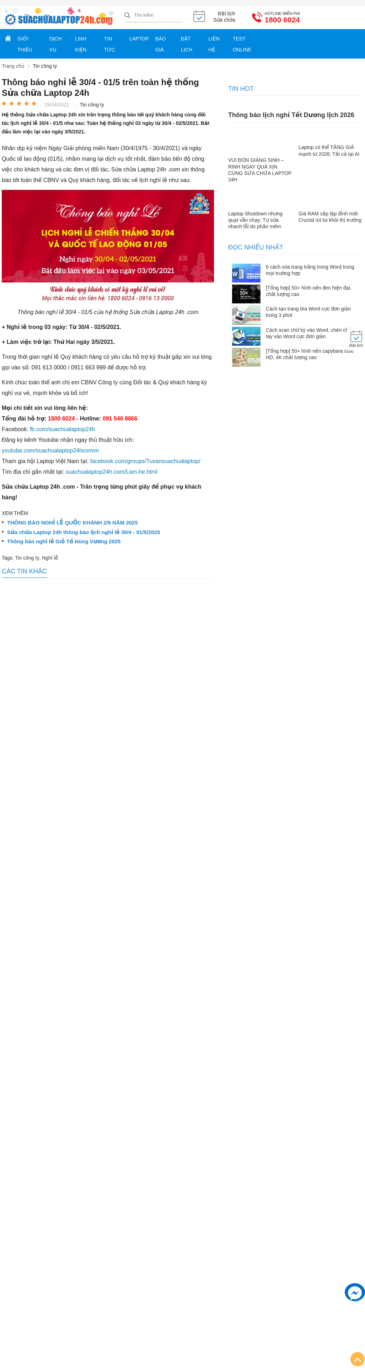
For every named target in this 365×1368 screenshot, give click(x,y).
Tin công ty (27, 558)
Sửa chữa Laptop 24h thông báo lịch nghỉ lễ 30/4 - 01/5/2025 (83, 532)
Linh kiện (80, 44)
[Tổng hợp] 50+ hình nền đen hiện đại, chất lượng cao (308, 291)
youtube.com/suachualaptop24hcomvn (50, 450)
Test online (242, 44)
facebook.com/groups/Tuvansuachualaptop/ (145, 461)
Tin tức (109, 44)
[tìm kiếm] (127, 15)
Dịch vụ (55, 44)
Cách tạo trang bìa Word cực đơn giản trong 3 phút (308, 312)
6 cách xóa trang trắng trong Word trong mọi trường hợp (310, 270)
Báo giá (160, 44)
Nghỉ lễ (50, 558)
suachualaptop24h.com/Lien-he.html (111, 472)
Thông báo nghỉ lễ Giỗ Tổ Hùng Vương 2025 (63, 541)
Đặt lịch (186, 44)
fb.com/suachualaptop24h (62, 429)
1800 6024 (282, 20)
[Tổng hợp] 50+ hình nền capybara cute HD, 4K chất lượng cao (310, 354)
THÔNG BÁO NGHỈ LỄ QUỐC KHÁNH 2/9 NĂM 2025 (72, 523)
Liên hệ (214, 44)
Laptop (139, 39)
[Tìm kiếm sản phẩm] (153, 15)
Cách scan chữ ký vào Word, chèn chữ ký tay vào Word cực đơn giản (312, 333)
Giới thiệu (24, 44)
